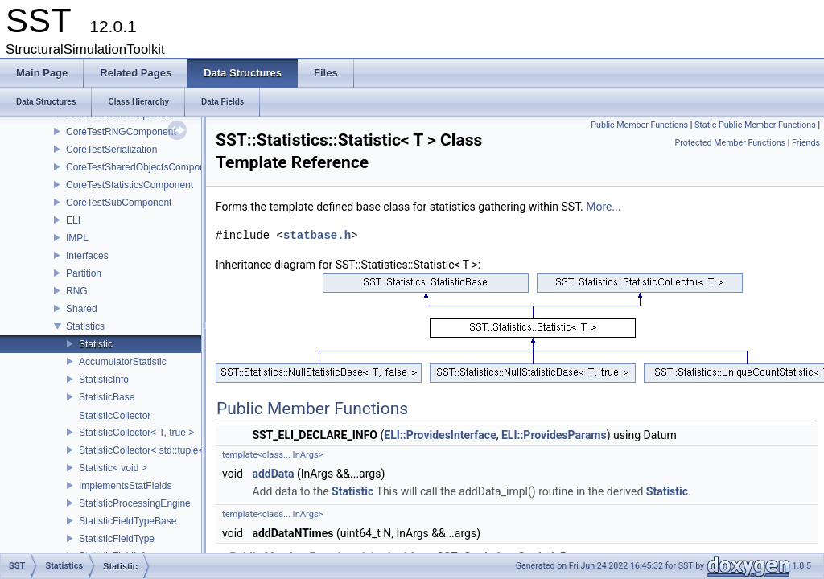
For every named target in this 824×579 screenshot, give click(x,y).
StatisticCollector (114, 415)
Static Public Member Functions (755, 125)
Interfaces (87, 255)
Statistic (96, 344)
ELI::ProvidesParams (554, 435)
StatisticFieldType (116, 538)
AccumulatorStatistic (123, 362)
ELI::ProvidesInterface (440, 435)
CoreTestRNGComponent (121, 132)
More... (603, 206)
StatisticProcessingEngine (135, 503)
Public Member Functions (639, 125)
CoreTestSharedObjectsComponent (142, 167)
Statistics (85, 326)
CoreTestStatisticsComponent (129, 185)
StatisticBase (106, 397)
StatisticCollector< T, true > (136, 432)
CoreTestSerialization (111, 149)
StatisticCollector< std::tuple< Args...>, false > (176, 450)
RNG (77, 291)
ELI (73, 220)
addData (273, 473)
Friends (806, 143)
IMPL (77, 238)
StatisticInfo (104, 379)
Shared (81, 308)
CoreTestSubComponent (118, 202)
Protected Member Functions (729, 143)
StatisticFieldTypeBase (127, 521)
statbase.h (317, 235)
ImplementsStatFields (125, 485)
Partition (83, 273)
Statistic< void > (113, 468)
